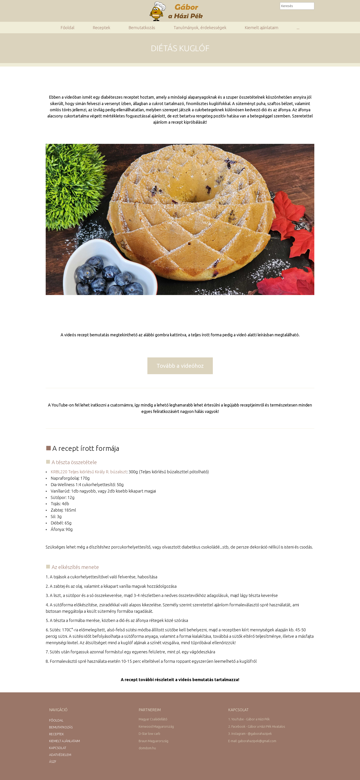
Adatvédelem (60, 755)
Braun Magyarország (153, 741)
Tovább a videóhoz (180, 366)
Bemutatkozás (142, 27)
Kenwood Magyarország (156, 726)
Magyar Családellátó (153, 719)
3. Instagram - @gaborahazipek (250, 733)
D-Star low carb (149, 733)
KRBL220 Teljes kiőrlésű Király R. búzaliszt (89, 471)
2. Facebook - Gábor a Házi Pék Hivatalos (256, 726)
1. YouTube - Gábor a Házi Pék (249, 719)
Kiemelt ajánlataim (261, 27)
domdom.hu (147, 748)
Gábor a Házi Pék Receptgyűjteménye (178, 11)
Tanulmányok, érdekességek (200, 27)
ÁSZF (52, 761)
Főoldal (67, 27)
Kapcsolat (57, 748)
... (298, 27)
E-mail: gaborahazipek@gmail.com (252, 741)
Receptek (101, 27)
